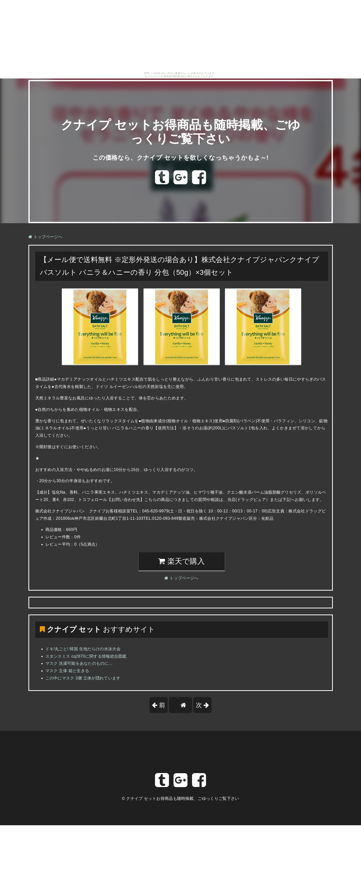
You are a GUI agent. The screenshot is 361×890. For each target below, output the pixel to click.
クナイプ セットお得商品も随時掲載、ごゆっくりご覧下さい (182, 798)
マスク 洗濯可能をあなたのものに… (79, 663)
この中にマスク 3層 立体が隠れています (83, 678)
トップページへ (45, 237)
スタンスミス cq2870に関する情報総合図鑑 (86, 656)
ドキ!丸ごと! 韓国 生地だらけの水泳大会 (83, 649)
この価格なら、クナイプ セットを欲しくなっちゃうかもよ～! (181, 157)
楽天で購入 (181, 561)
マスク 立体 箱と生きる (67, 671)
